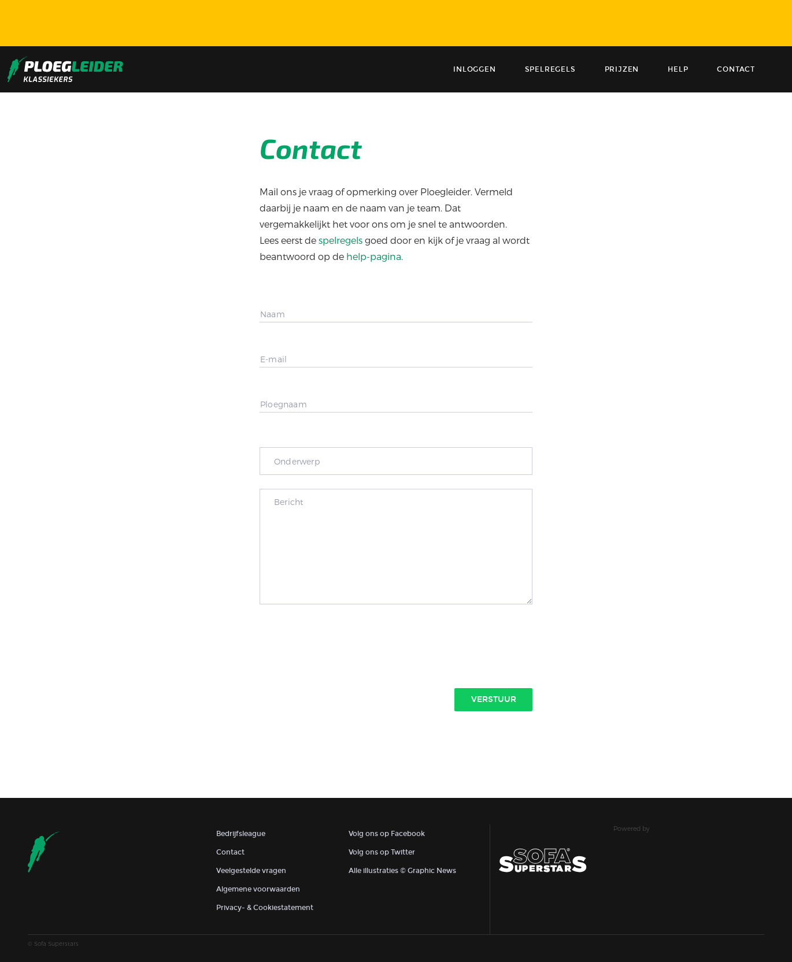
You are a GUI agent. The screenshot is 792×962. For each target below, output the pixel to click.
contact (736, 69)
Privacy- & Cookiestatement (264, 908)
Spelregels (550, 69)
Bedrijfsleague (240, 834)
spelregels (340, 240)
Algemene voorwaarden (258, 889)
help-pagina (373, 256)
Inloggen (474, 69)
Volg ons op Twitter (382, 852)
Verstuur (493, 699)
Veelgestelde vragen (251, 871)
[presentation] (347, 644)
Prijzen (622, 69)
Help (678, 69)
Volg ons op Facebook (387, 834)
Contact (230, 852)
